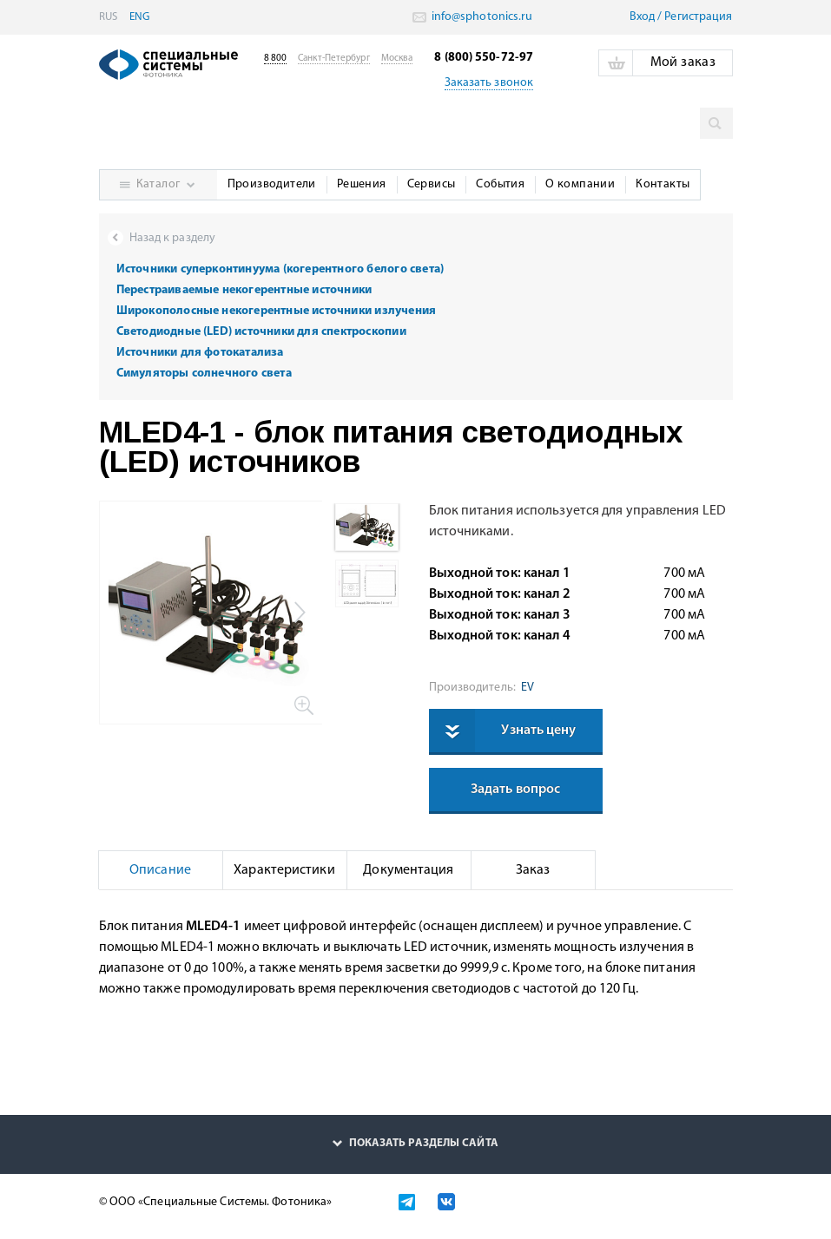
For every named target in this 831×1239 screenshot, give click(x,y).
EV (525, 687)
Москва (397, 58)
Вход (642, 16)
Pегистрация (698, 16)
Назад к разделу (172, 238)
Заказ (533, 870)
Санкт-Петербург (334, 58)
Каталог (158, 184)
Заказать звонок (489, 83)
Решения (361, 184)
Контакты (662, 184)
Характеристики (284, 870)
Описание (160, 870)
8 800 (275, 58)
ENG (139, 17)
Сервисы (431, 184)
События (500, 184)
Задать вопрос (515, 789)
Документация (408, 870)
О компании (580, 184)
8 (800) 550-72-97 (483, 57)
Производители (272, 184)
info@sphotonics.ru (481, 16)
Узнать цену (538, 731)
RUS (108, 17)
